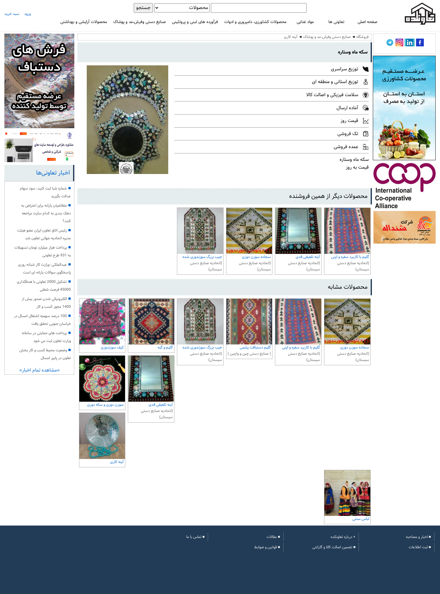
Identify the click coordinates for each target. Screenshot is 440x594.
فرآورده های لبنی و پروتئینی (195, 22)
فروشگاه (362, 37)
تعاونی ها (336, 22)
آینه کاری (291, 37)
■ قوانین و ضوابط (267, 547)
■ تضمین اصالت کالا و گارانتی (333, 547)
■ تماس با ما (195, 537)
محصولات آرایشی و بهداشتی (83, 22)
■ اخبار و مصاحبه (418, 537)
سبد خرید (11, 14)
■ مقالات (273, 537)
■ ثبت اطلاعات (420, 547)
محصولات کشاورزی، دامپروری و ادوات (255, 22)
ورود (27, 14)
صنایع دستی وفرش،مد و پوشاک (139, 22)
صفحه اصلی (367, 22)
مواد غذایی (305, 22)
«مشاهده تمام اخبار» (39, 370)
